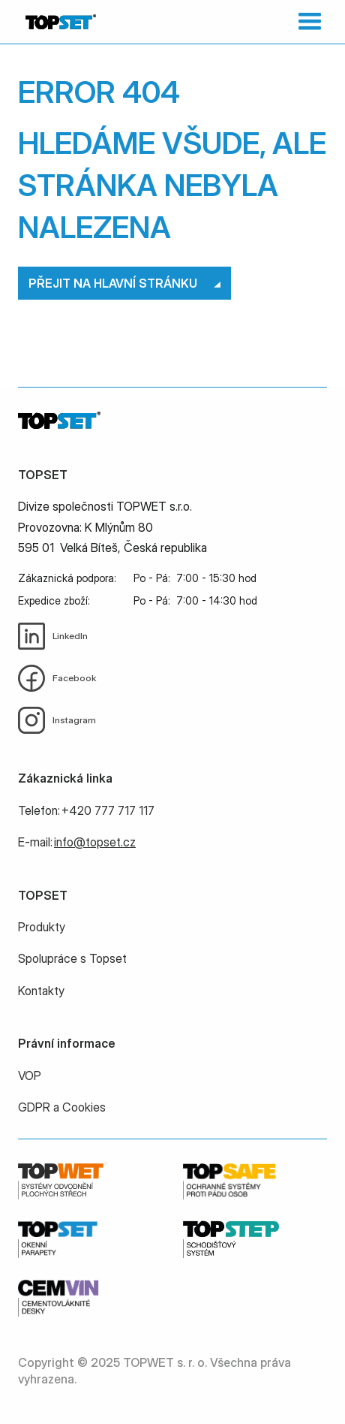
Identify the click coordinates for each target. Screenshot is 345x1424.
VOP (29, 1075)
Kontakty (41, 990)
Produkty (41, 926)
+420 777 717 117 (108, 810)
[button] (306, 22)
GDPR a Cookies (62, 1107)
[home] (57, 21)
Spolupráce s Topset (72, 958)
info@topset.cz (95, 841)
